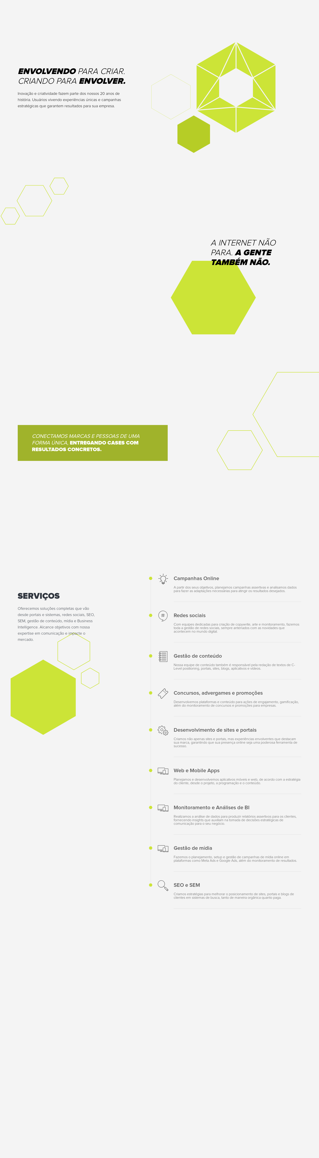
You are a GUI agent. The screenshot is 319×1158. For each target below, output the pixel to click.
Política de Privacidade (221, 1138)
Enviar (289, 1080)
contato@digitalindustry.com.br (41, 1035)
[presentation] (154, 1080)
